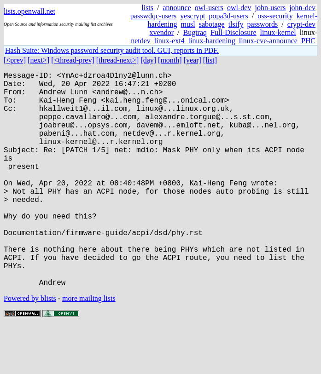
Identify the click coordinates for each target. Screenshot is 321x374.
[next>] (38, 60)
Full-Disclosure (233, 32)
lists (147, 8)
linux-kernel (278, 32)
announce (177, 8)
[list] (210, 60)
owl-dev (239, 8)
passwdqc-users (153, 16)
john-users (270, 8)
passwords (262, 24)
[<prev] (15, 60)
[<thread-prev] (72, 60)
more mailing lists (89, 346)
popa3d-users (228, 16)
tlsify (236, 24)
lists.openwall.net (29, 11)
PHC (308, 41)
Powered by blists (30, 346)
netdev (141, 41)
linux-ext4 (169, 41)
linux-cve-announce (268, 41)
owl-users (209, 8)
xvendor (162, 32)
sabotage (212, 24)
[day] (148, 60)
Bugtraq (195, 32)
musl (188, 24)
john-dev (302, 8)
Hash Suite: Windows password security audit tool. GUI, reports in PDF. (112, 50)
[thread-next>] (117, 60)
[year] (192, 60)
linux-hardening (211, 41)
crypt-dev (301, 24)
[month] (170, 60)
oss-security (274, 16)
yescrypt (192, 16)
